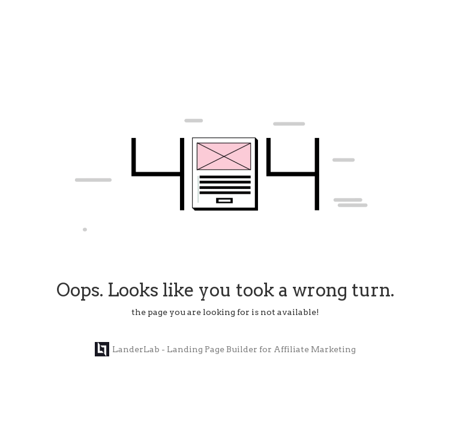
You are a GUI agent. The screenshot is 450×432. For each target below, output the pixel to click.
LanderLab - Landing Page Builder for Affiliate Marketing (225, 349)
